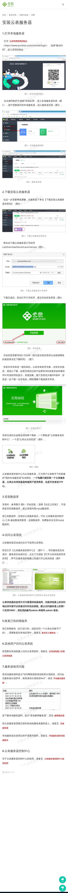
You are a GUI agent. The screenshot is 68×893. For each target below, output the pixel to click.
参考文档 (12, 15)
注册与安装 (23, 15)
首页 (4, 15)
